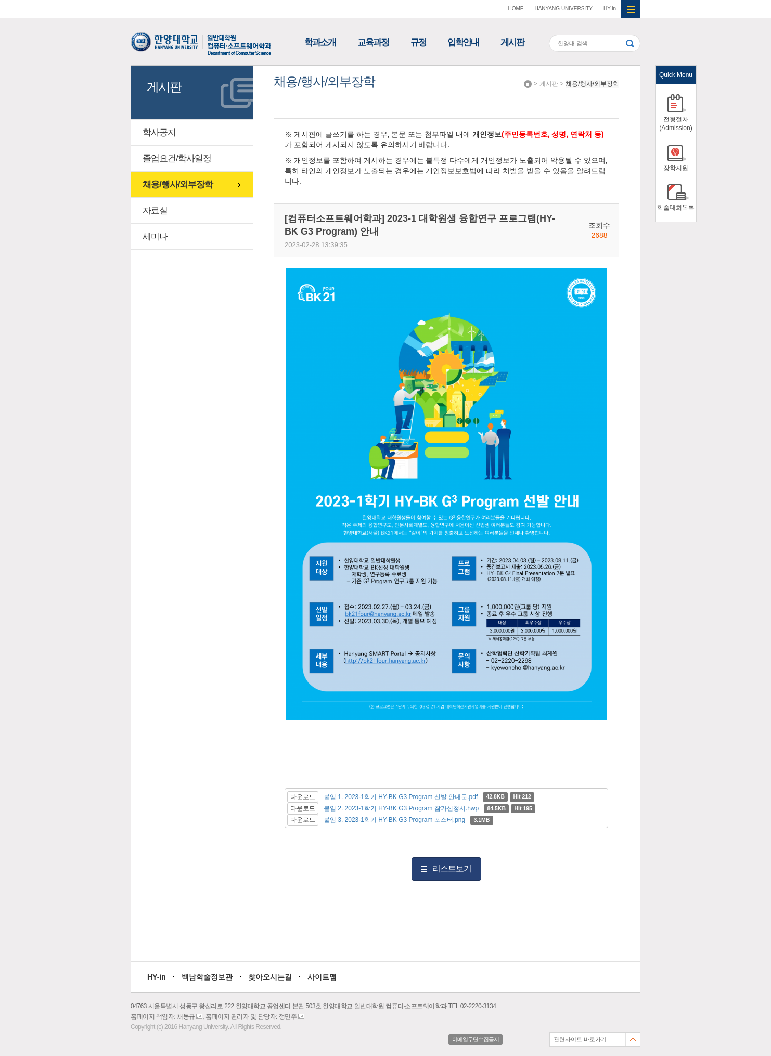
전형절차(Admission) (675, 123)
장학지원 (675, 168)
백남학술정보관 (207, 977)
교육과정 (373, 42)
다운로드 (302, 797)
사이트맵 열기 (630, 9)
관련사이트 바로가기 (580, 1039)
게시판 (512, 42)
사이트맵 (322, 977)
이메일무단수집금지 (475, 1039)
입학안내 (463, 42)
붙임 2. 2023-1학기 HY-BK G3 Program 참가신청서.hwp (401, 808)
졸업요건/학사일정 (177, 158)
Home (528, 84)
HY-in (609, 8)
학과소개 (320, 42)
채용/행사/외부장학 (592, 83)
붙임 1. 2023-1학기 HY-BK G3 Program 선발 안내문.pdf (401, 797)
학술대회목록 (676, 207)
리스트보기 (451, 868)
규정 (418, 42)
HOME (515, 8)
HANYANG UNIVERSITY (563, 8)
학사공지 (159, 132)
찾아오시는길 (270, 977)
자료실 (155, 210)
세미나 (155, 236)
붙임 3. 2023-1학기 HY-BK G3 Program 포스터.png (394, 819)
